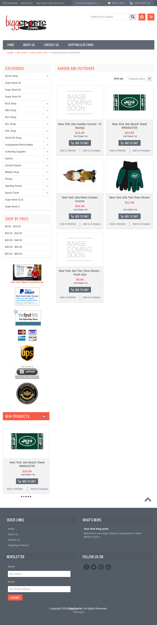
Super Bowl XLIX (14, 199)
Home (10, 52)
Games (9, 158)
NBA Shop (10, 110)
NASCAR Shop (13, 137)
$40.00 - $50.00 (13, 397)
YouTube (108, 567)
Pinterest (101, 567)
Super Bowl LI (12, 206)
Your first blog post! (96, 528)
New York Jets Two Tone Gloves (129, 197)
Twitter (94, 567)
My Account (27, 3)
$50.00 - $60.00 (13, 404)
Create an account (55, 3)
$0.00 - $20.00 (13, 376)
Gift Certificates (10, 3)
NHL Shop (10, 131)
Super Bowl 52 (13, 89)
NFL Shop (22, 52)
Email (11, 581)
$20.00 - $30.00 (13, 383)
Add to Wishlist (68, 150)
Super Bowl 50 (13, 82)
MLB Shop (10, 103)
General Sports (13, 165)
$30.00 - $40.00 (13, 390)
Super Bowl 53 (13, 96)
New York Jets (40, 52)
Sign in (39, 3)
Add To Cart (82, 143)
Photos (9, 179)
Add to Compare (91, 150)
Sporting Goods (13, 185)
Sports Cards (12, 192)
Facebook (86, 567)
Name (11, 566)
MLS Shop (10, 117)
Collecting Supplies (15, 151)
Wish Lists (118, 3)
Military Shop (12, 172)
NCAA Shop (11, 76)
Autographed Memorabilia (19, 144)
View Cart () (142, 3)
